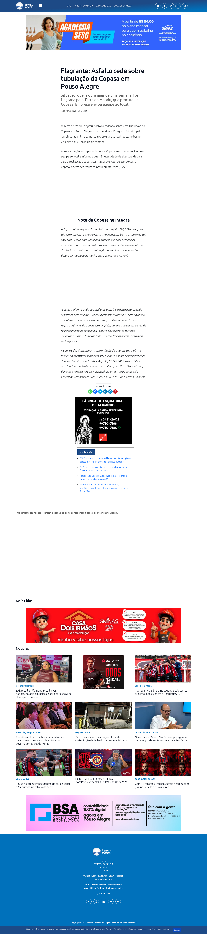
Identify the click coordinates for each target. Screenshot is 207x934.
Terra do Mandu (129, 923)
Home (68, 6)
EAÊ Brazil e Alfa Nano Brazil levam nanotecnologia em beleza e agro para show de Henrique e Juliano (44, 694)
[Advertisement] (103, 284)
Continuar (177, 930)
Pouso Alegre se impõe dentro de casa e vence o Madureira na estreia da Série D (43, 785)
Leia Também (86, 452)
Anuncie (103, 867)
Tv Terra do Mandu (83, 6)
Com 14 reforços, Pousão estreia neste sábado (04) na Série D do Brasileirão (162, 785)
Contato (103, 870)
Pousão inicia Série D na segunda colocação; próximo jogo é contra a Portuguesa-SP (161, 692)
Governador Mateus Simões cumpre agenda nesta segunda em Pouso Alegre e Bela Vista (161, 739)
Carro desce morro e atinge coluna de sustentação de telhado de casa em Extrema (101, 739)
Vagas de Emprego (123, 6)
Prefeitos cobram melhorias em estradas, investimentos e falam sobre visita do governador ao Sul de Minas (104, 488)
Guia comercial (103, 6)
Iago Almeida (67, 111)
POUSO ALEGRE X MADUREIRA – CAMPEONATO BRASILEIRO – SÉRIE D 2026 (101, 780)
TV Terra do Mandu (103, 864)
